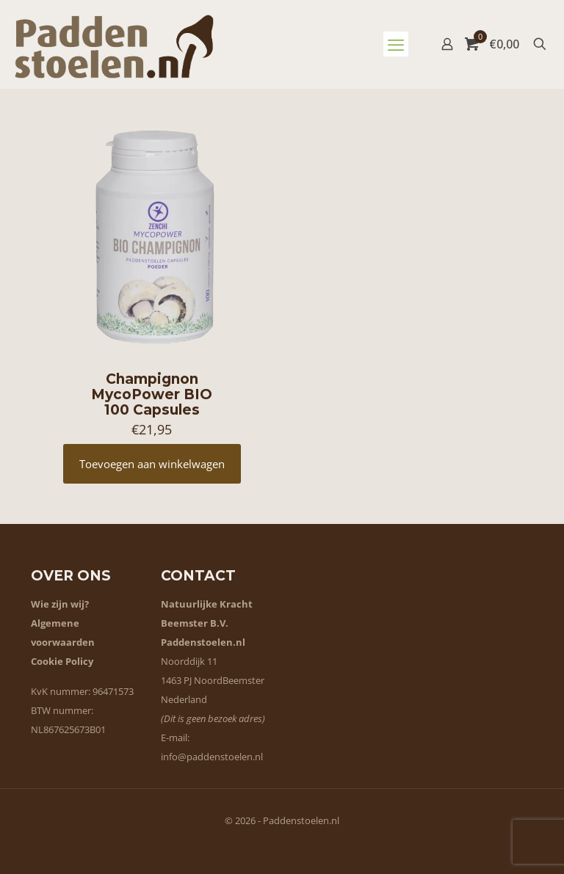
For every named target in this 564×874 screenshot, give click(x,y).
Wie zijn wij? (60, 604)
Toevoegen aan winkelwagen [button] (152, 463)
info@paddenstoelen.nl (212, 756)
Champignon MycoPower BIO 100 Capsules (151, 394)
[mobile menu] (395, 44)
